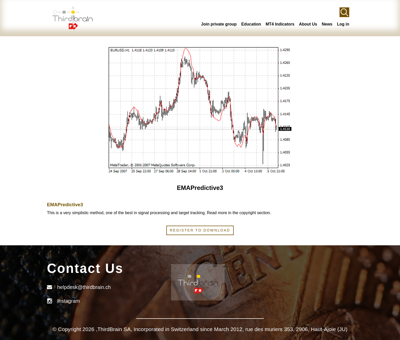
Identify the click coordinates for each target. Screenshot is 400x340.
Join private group (219, 24)
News (327, 24)
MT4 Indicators (280, 24)
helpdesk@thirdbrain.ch (84, 287)
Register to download (200, 230)
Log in (343, 24)
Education (251, 24)
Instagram (68, 301)
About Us (308, 24)
